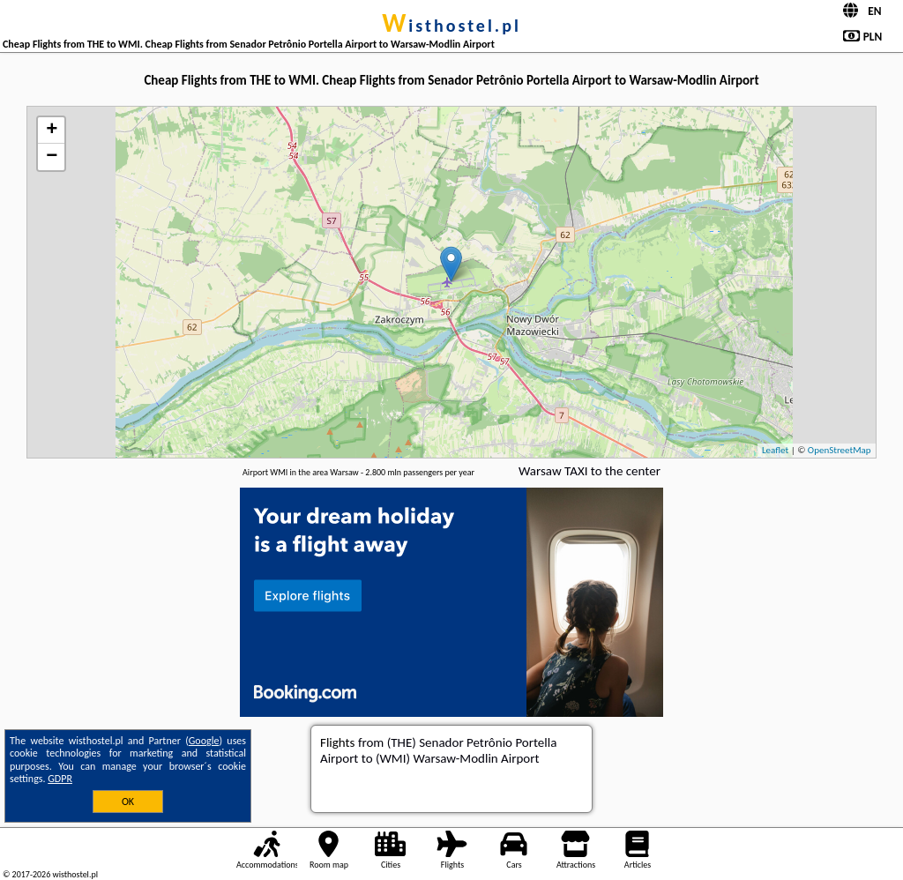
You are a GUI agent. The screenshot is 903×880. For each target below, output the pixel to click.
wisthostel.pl (451, 25)
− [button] (51, 157)
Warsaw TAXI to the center (589, 471)
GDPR (60, 778)
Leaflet (775, 450)
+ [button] (51, 130)
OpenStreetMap (839, 450)
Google (204, 741)
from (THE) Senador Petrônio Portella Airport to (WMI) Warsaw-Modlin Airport (438, 750)
